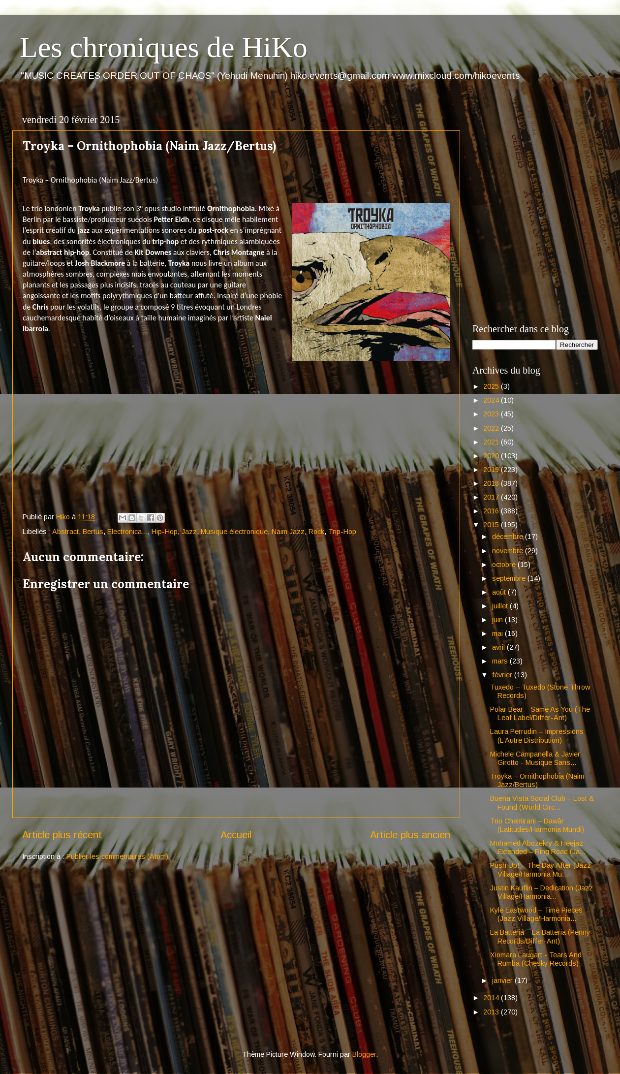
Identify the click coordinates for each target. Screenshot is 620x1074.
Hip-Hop (165, 532)
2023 (492, 414)
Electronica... (127, 532)
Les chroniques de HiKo (164, 47)
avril (499, 647)
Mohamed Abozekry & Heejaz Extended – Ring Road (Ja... (538, 847)
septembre (509, 578)
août (500, 592)
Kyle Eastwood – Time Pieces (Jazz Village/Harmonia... (536, 914)
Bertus (93, 532)
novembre (508, 551)
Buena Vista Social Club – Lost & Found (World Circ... (542, 802)
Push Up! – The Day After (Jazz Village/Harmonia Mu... (540, 869)
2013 (492, 1012)
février (503, 675)
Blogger (364, 1054)
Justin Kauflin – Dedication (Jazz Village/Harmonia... (541, 892)
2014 (492, 998)
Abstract (65, 532)
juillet (501, 606)
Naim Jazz (288, 532)
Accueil (235, 834)
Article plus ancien (410, 834)
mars (501, 661)
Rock (316, 532)
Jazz (189, 532)
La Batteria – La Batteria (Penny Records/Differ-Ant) (540, 936)
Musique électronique (234, 532)
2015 (492, 525)
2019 (492, 470)
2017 (492, 497)
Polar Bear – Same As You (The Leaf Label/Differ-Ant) (540, 713)
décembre (508, 536)
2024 (492, 400)
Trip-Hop (342, 532)
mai (498, 633)
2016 (492, 511)
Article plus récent (62, 834)
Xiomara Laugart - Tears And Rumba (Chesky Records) (536, 959)
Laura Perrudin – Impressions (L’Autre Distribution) (537, 735)
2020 (492, 456)
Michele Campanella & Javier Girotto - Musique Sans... (535, 758)
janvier (503, 980)
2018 (492, 483)
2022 (492, 428)
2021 (492, 442)
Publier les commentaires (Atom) (117, 856)
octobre (505, 565)
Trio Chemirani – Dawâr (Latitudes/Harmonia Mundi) (537, 825)
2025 (492, 386)
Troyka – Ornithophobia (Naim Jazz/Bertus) (537, 780)
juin (498, 620)
